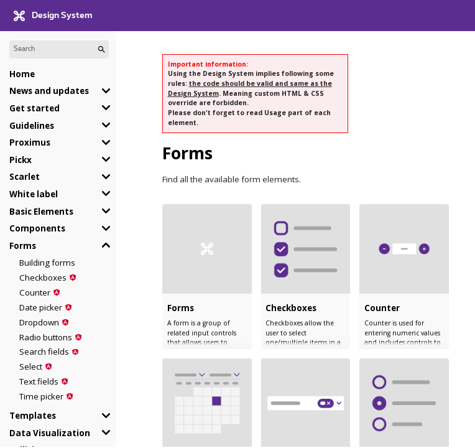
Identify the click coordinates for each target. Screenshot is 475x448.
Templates (32, 415)
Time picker (41, 396)
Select (30, 366)
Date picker (40, 307)
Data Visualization (49, 433)
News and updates (49, 90)
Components (37, 228)
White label (33, 194)
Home (22, 74)
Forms (22, 245)
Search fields (44, 351)
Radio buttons (45, 337)
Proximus (29, 142)
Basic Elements (41, 211)
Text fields (38, 381)
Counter (34, 292)
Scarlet (24, 176)
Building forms (47, 262)
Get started (34, 108)
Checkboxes (43, 277)
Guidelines (31, 125)
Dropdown (39, 322)
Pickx (20, 160)
